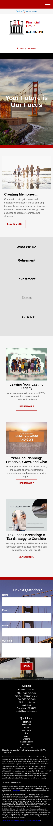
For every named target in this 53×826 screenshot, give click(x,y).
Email (5, 610)
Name (5, 595)
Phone (5, 625)
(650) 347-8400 (26, 48)
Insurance (26, 730)
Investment (26, 725)
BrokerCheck (6, 752)
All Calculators (26, 747)
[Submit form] (26, 666)
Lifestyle (26, 739)
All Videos (26, 744)
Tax (26, 733)
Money (26, 736)
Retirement (26, 722)
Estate (26, 727)
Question (7, 641)
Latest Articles (26, 742)
